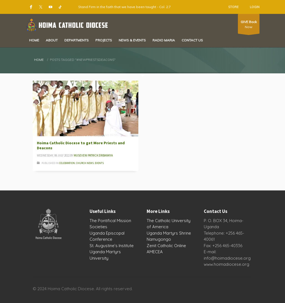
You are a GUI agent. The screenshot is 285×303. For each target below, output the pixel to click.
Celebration (67, 163)
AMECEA (155, 251)
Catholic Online (171, 245)
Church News (85, 163)
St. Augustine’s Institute (112, 245)
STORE (233, 7)
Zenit (151, 245)
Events (99, 163)
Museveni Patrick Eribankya (93, 155)
